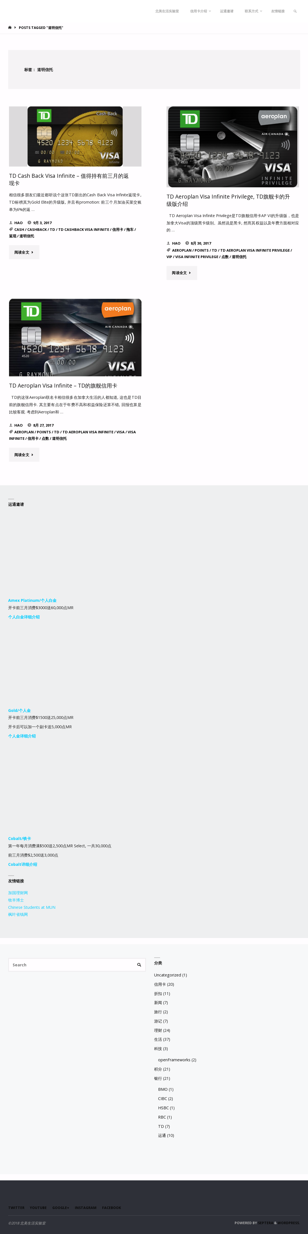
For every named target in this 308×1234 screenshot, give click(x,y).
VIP (169, 256)
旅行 (158, 1011)
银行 (158, 1077)
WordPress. (289, 1222)
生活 (158, 1038)
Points (202, 249)
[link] (294, 11)
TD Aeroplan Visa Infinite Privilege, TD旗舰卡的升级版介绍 (229, 200)
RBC (162, 1116)
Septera (265, 1222)
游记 (158, 1020)
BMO (163, 1088)
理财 (158, 1029)
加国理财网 (18, 892)
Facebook (115, 1207)
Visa (120, 431)
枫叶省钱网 (18, 913)
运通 (162, 1134)
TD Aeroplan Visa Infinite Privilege (255, 249)
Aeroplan (182, 249)
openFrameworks (174, 1059)
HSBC (163, 1107)
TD (52, 229)
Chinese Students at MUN (31, 906)
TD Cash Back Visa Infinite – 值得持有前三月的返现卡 (69, 179)
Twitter (16, 1207)
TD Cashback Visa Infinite (83, 229)
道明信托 (26, 235)
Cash (19, 229)
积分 (158, 1068)
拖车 (130, 229)
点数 (225, 256)
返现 (12, 235)
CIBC (162, 1098)
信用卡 (117, 229)
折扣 (158, 992)
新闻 (158, 1002)
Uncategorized (167, 974)
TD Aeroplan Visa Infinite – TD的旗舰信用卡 (63, 385)
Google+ (63, 1207)
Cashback (37, 229)
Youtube (39, 1207)
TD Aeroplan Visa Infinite (87, 431)
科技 (158, 1048)
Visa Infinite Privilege (196, 256)
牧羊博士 (16, 899)
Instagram (88, 1207)
